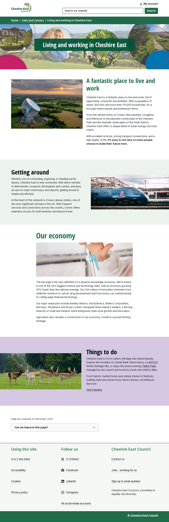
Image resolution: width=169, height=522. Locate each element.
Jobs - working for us (124, 470)
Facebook (72, 470)
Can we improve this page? (31, 427)
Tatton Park (149, 366)
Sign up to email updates (125, 481)
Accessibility (18, 470)
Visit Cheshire (94, 389)
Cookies (16, 481)
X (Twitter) (72, 459)
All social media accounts (76, 503)
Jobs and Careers (33, 20)
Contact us (118, 459)
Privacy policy (19, 492)
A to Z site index (20, 459)
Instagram (72, 492)
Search (151, 10)
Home (14, 20)
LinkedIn (71, 481)
